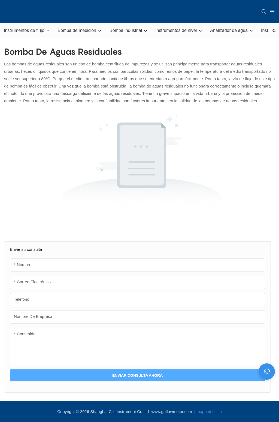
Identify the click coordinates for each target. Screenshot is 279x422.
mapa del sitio (209, 411)
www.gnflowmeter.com (172, 411)
